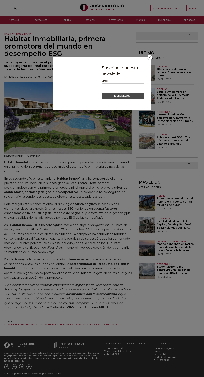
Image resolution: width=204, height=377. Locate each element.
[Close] (149, 57)
